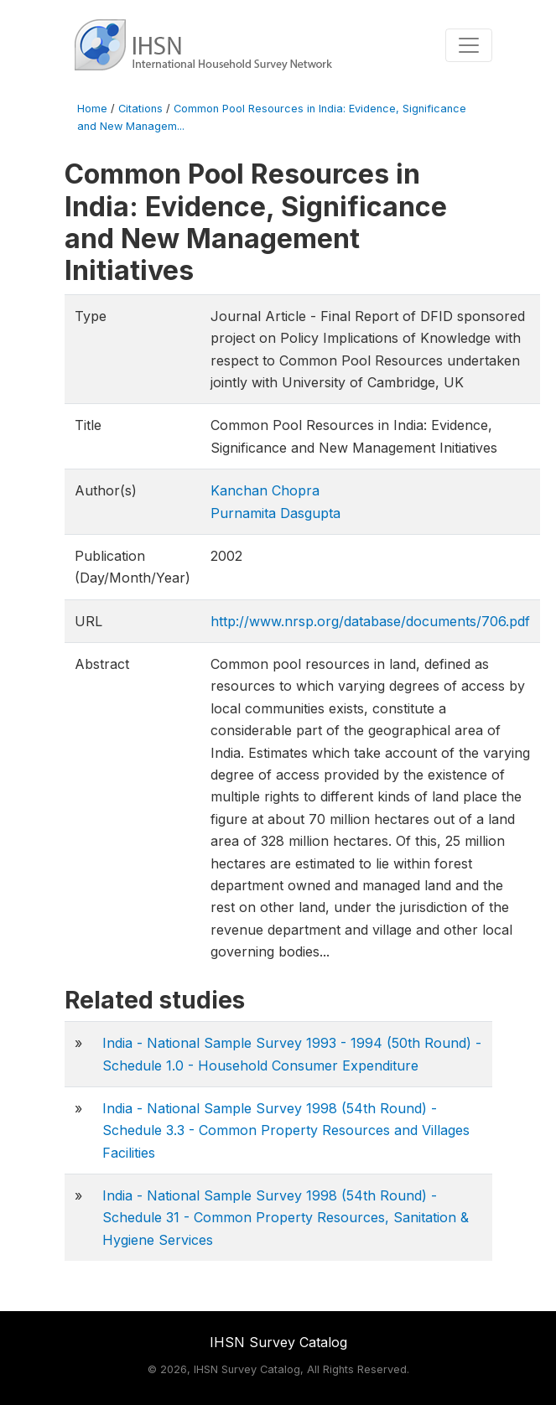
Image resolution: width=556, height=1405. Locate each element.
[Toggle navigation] (468, 45)
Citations (140, 108)
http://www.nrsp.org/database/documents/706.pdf (370, 621)
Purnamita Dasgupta (275, 513)
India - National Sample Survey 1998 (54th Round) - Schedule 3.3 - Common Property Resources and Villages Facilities (286, 1130)
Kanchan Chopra (265, 490)
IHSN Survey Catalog (278, 1342)
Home (92, 108)
